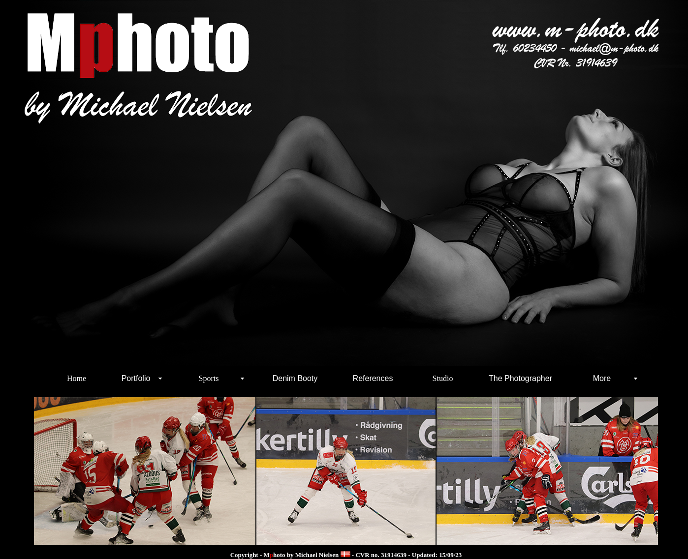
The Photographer (520, 378)
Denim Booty (295, 378)
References (373, 378)
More (602, 378)
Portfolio (136, 378)
